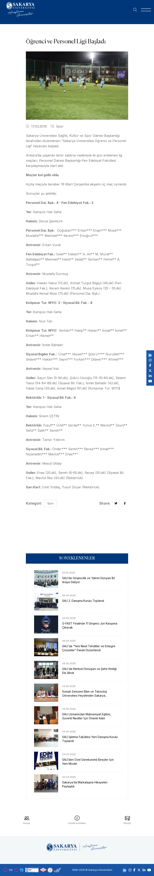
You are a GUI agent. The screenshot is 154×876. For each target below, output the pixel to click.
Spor (57, 126)
